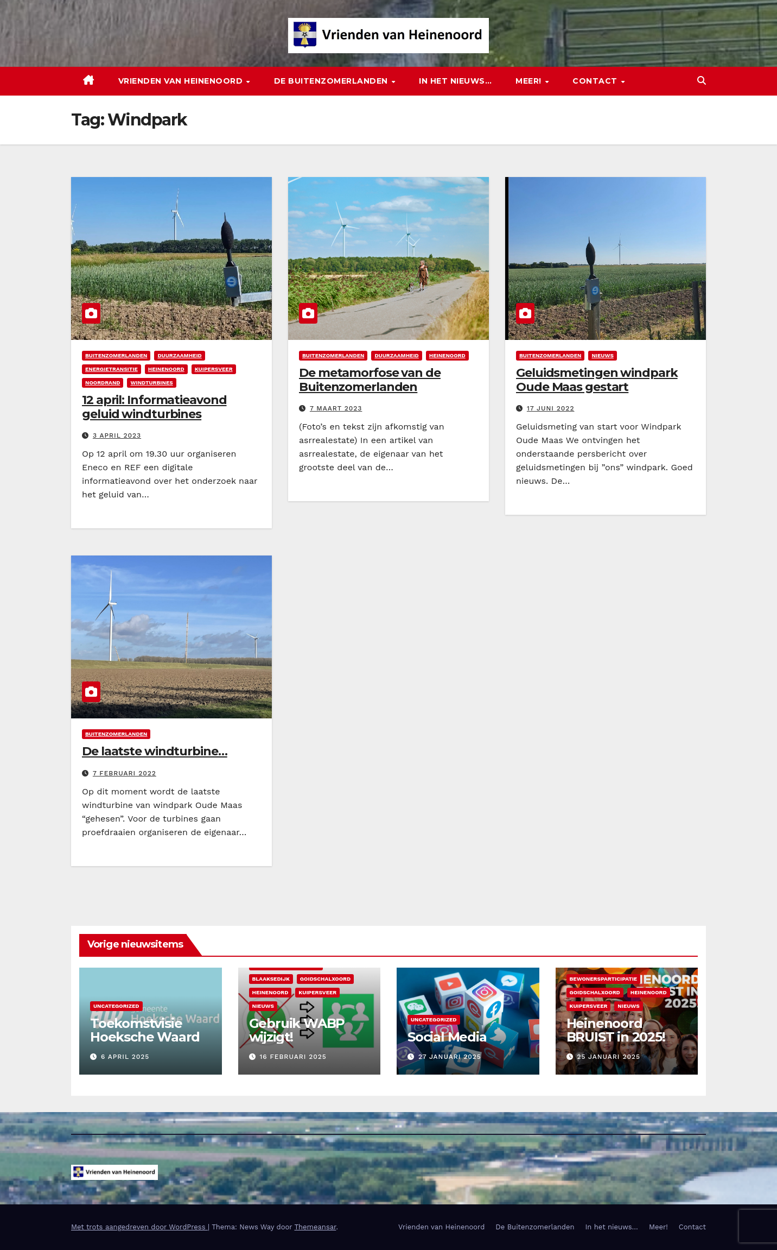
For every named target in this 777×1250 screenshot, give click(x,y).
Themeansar (315, 1227)
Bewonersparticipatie (604, 979)
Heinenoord (166, 369)
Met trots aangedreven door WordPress (139, 1227)
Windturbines (151, 383)
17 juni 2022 (551, 408)
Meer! (529, 81)
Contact (596, 81)
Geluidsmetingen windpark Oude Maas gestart (597, 379)
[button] (701, 80)
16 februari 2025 (292, 1056)
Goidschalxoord (325, 979)
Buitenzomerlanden (116, 355)
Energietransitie (111, 369)
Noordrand (102, 383)
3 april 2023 (117, 435)
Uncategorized (116, 1006)
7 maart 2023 (336, 408)
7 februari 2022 (124, 773)
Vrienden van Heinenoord (181, 81)
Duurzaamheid (179, 355)
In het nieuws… (455, 81)
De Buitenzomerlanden (332, 81)
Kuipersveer (214, 369)
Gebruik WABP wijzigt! (297, 1030)
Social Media (447, 1037)
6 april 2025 (125, 1056)
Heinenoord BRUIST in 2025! (615, 1030)
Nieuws (602, 355)
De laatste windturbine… (154, 751)
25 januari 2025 (608, 1056)
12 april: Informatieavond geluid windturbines (154, 407)
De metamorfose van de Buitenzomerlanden (370, 379)
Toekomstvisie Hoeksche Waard (145, 1030)
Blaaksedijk (271, 979)
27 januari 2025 (449, 1056)
